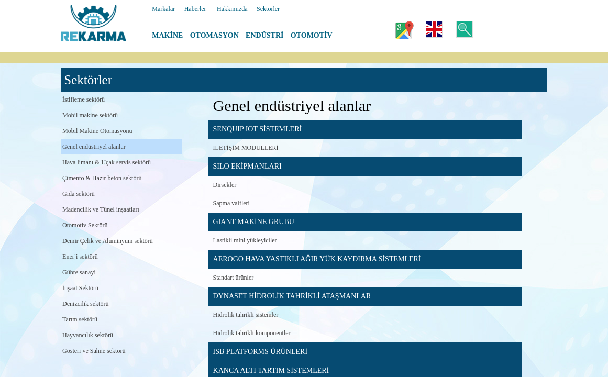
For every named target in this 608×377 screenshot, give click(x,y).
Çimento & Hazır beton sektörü (101, 178)
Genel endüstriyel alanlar (94, 146)
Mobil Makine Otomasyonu (97, 131)
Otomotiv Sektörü (84, 225)
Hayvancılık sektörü (87, 335)
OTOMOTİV (312, 35)
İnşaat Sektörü (80, 288)
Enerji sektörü (80, 256)
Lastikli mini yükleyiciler (245, 240)
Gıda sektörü (78, 193)
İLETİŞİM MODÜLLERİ (246, 147)
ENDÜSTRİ (264, 35)
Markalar (163, 9)
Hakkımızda (232, 9)
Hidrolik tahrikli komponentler (252, 333)
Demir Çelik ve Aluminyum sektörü (107, 241)
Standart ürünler (233, 277)
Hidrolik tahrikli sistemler (246, 314)
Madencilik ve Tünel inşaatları (100, 209)
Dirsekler (225, 184)
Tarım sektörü (79, 319)
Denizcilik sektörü (85, 303)
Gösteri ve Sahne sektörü (93, 350)
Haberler (195, 9)
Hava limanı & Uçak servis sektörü (106, 162)
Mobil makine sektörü (90, 115)
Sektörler (268, 9)
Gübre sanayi (79, 272)
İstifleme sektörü (83, 99)
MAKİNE (167, 35)
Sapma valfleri (231, 203)
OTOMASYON (214, 35)
